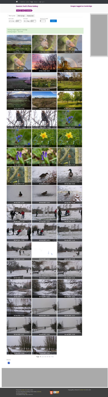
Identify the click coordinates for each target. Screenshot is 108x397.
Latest (27, 2)
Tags (23, 10)
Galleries (22, 2)
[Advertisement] (99, 35)
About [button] (35, 2)
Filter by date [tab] (12, 16)
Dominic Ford (24, 390)
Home (18, 10)
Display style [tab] (30, 16)
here (26, 393)
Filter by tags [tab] (21, 16)
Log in (42, 2)
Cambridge (28, 10)
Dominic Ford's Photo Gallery (27, 6)
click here (39, 391)
